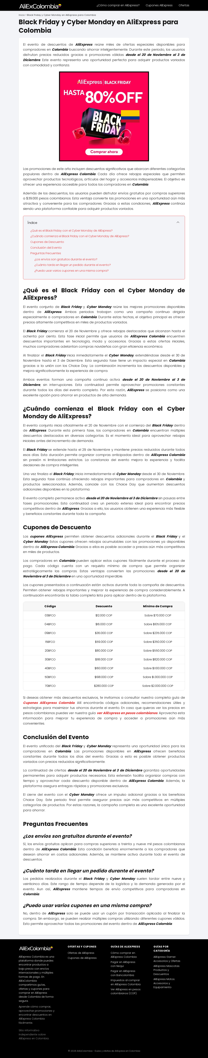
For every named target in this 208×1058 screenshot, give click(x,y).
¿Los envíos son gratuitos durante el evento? (65, 259)
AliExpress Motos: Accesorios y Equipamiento (164, 983)
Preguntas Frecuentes (45, 253)
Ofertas (184, 5)
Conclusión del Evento (46, 248)
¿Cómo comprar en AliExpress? (118, 5)
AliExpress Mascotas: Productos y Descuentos (166, 970)
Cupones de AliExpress (82, 958)
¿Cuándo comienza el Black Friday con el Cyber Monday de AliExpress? (79, 236)
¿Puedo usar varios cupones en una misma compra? (71, 271)
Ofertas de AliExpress (81, 953)
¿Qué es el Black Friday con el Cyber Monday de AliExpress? (71, 231)
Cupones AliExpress (159, 5)
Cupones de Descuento (47, 242)
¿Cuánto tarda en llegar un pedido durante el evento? (72, 265)
